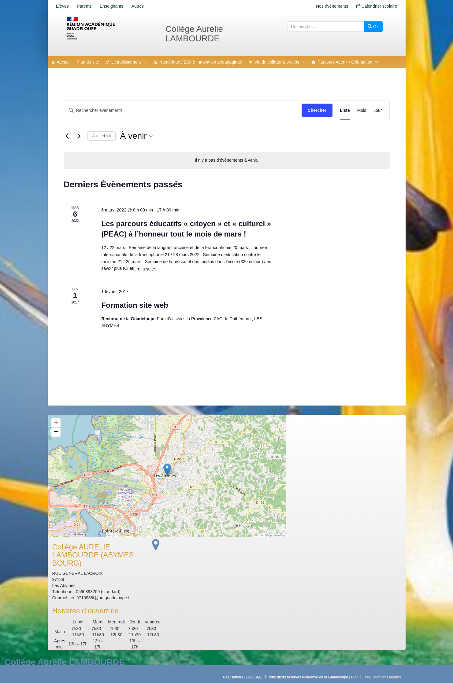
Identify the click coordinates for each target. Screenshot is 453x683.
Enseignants (116, 6)
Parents (87, 6)
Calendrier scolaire (375, 6)
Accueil (64, 62)
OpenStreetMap (277, 535)
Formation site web (134, 305)
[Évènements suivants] (79, 136)
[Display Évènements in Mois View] (361, 110)
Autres (143, 6)
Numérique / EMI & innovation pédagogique (200, 62)
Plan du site (88, 62)
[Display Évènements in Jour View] (377, 110)
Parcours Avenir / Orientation (347, 62)
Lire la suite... (146, 268)
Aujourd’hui (101, 136)
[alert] (227, 160)
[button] (167, 469)
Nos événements (330, 6)
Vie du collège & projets (280, 62)
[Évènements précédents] (67, 136)
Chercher (317, 110)
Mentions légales (387, 677)
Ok (373, 26)
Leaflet (259, 535)
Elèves (63, 6)
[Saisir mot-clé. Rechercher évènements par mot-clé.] (183, 110)
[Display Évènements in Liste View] (345, 110)
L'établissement (129, 62)
